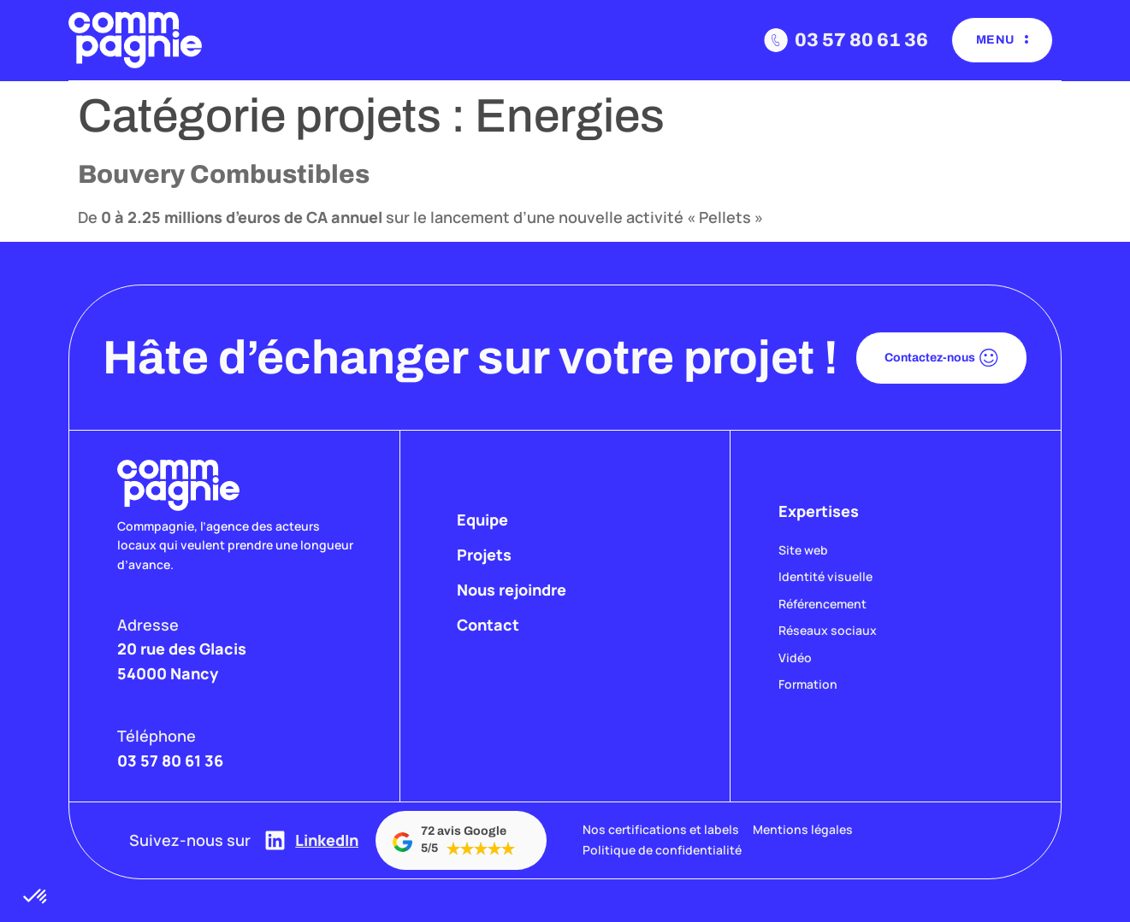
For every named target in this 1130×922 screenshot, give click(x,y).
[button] (35, 897)
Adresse (148, 624)
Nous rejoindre (511, 589)
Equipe (482, 519)
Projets (484, 554)
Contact (488, 624)
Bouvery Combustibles (224, 174)
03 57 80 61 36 (861, 40)
